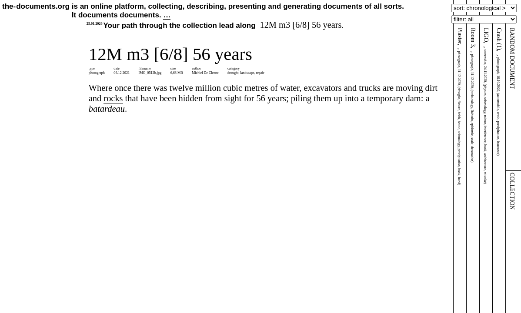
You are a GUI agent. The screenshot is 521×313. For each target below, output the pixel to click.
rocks (113, 98)
